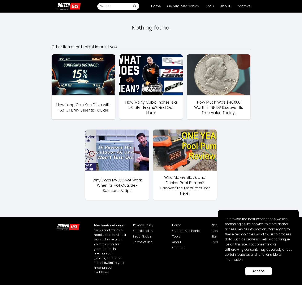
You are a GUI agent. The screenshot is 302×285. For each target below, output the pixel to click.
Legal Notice (142, 236)
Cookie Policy (143, 231)
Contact (243, 6)
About (225, 6)
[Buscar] (134, 6)
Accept (258, 271)
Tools (209, 6)
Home (156, 6)
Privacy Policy (143, 225)
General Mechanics (183, 6)
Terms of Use (142, 242)
